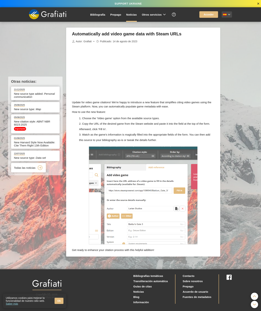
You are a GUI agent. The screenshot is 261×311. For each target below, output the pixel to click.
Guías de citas (142, 286)
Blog (136, 296)
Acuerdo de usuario (195, 291)
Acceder (209, 14)
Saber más (12, 303)
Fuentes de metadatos (197, 296)
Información (141, 302)
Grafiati (87, 41)
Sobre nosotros (193, 281)
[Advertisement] (238, 82)
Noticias (131, 14)
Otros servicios (154, 14)
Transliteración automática (150, 281)
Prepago (115, 14)
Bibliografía (97, 14)
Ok (59, 300)
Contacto (188, 275)
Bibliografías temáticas (148, 275)
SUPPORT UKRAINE (128, 3)
